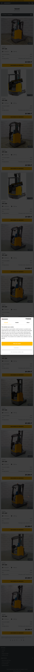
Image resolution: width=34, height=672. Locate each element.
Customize (17, 347)
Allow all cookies (17, 343)
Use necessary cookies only (17, 351)
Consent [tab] (6, 322)
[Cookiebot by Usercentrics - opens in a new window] (27, 319)
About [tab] (28, 322)
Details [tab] (17, 322)
